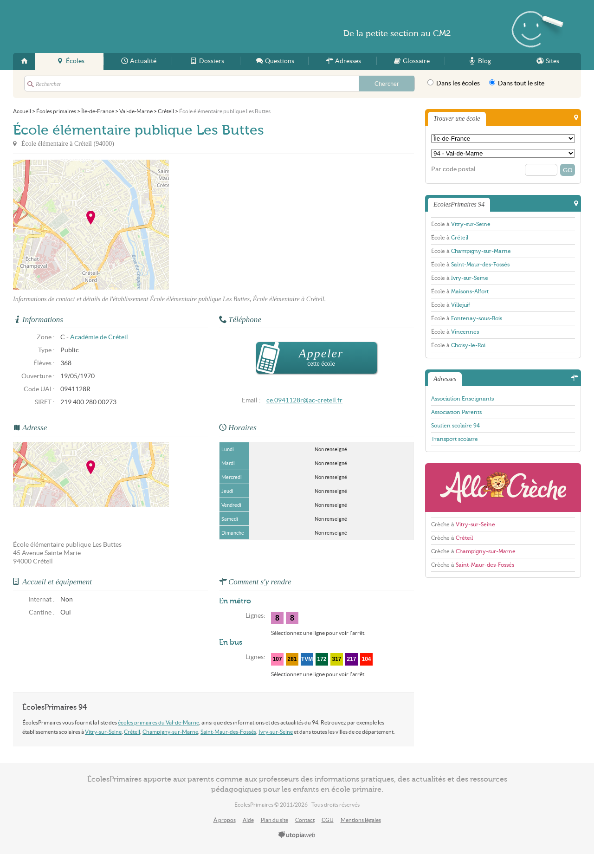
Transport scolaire (454, 439)
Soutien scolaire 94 (455, 425)
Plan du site (274, 820)
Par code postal (453, 169)
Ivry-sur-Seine (275, 732)
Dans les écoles (453, 83)
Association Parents (456, 412)
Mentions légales (361, 820)
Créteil (132, 732)
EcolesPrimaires (103, 26)
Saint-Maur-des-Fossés (228, 732)
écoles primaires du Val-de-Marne (158, 722)
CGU (328, 820)
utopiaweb (297, 835)
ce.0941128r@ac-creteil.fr (304, 400)
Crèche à (463, 524)
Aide (248, 820)
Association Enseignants (462, 398)
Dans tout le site (516, 83)
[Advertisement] (252, 225)
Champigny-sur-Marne (170, 732)
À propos (224, 820)
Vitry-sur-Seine (103, 732)
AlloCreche (503, 487)
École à (461, 224)
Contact (305, 820)
